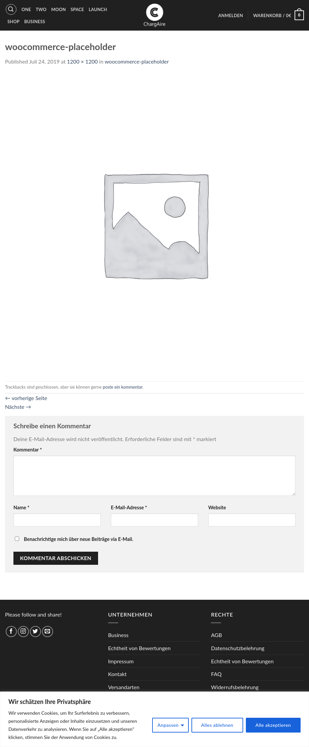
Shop (13, 21)
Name (21, 507)
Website (217, 507)
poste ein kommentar (122, 387)
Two (41, 9)
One (26, 9)
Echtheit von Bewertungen (139, 648)
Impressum (121, 661)
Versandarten (123, 687)
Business (34, 21)
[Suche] (11, 9)
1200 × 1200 (82, 61)
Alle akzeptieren (273, 725)
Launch (98, 9)
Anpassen (168, 725)
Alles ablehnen (217, 725)
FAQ (216, 674)
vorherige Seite (26, 398)
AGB (216, 635)
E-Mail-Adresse (129, 507)
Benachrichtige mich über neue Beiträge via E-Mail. (78, 539)
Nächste (18, 406)
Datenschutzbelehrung (237, 648)
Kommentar (27, 450)
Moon (58, 9)
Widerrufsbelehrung (234, 687)
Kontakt (117, 674)
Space (77, 9)
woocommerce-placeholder (137, 61)
